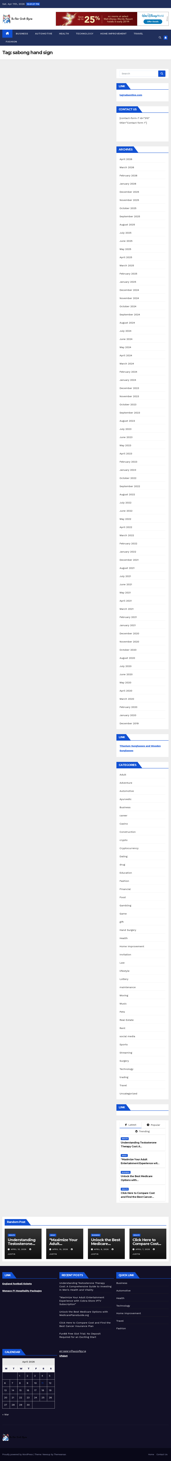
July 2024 (125, 330)
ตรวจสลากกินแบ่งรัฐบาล (72, 1351)
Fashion (11, 41)
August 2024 (127, 322)
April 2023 (126, 453)
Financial (125, 889)
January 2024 (128, 379)
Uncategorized (128, 1093)
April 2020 (126, 690)
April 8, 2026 (101, 1249)
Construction (128, 831)
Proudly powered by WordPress (17, 1454)
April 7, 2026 (143, 1249)
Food (123, 897)
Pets (122, 1011)
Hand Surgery (128, 930)
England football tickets (17, 1283)
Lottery (124, 979)
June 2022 (126, 510)
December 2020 (129, 633)
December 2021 (129, 559)
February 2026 (128, 175)
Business (22, 33)
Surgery (124, 1060)
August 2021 (127, 568)
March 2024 (127, 363)
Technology (84, 33)
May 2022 (125, 518)
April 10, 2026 (19, 1249)
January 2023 (128, 469)
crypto (123, 840)
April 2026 (126, 159)
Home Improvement (113, 33)
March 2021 (126, 608)
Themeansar (60, 1454)
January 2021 (128, 625)
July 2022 (125, 502)
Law (122, 962)
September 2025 (130, 216)
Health (64, 33)
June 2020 (126, 674)
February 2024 (128, 371)
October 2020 (128, 649)
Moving (124, 995)
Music (123, 1003)
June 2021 (126, 584)
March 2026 (127, 167)
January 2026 (128, 183)
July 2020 (125, 666)
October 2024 (128, 306)
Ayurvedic (125, 799)
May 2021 (125, 592)
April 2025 (126, 257)
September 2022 (130, 486)
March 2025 (127, 265)
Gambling (125, 905)
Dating (123, 856)
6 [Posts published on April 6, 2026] (5, 1383)
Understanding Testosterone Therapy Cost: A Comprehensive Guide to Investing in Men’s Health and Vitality (85, 1286)
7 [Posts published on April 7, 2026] (12, 1383)
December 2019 (129, 723)
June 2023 (126, 437)
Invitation (125, 954)
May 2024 (125, 347)
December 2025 (129, 191)
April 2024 (126, 355)
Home (151, 1454)
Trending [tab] (142, 1131)
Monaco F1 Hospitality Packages (22, 1290)
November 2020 (129, 641)
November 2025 (129, 200)
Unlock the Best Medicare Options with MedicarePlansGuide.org (136, 1180)
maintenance (128, 987)
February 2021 (128, 617)
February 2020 (128, 707)
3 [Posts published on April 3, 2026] (35, 1375)
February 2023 (128, 461)
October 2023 (128, 404)
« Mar (5, 1414)
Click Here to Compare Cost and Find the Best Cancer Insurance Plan (138, 1197)
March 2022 (127, 535)
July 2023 (125, 429)
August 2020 (127, 658)
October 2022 (128, 478)
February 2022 (128, 543)
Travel (138, 33)
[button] (160, 37)
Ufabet (63, 1355)
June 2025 (126, 240)
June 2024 (126, 339)
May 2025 (125, 249)
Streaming (126, 1052)
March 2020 (127, 698)
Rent (122, 1028)
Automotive (43, 33)
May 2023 (125, 445)
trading (124, 1077)
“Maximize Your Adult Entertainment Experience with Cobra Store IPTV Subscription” (140, 1163)
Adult (123, 774)
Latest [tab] (130, 1124)
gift (122, 921)
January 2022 (128, 551)
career (123, 815)
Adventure (126, 782)
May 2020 (125, 682)
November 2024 (129, 298)
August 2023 (127, 420)
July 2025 (125, 232)
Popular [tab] (153, 1124)
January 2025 (128, 281)
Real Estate (127, 1019)
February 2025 (128, 273)
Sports (124, 1044)
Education (126, 872)
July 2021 (125, 576)
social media (127, 1036)
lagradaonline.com (131, 95)
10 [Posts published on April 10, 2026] (35, 1383)
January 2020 (128, 715)
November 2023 (129, 396)
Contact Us (161, 1454)
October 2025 (128, 208)
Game (123, 913)
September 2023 (130, 412)
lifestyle (124, 970)
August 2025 (127, 224)
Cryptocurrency (129, 848)
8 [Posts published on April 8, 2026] (20, 1383)
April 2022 (126, 527)
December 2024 (129, 290)
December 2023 (129, 388)
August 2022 (127, 494)
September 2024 (130, 314)
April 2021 (126, 600)
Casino (124, 823)
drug (122, 864)
